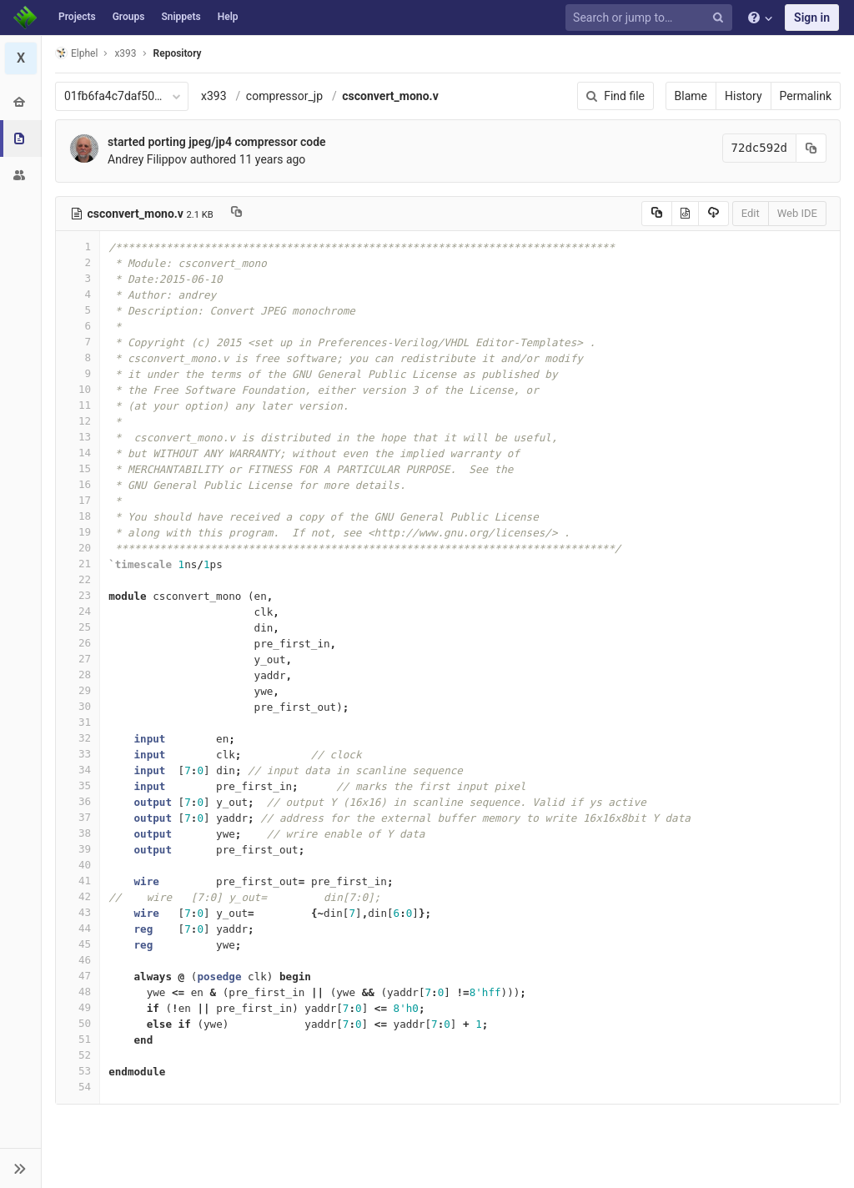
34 (77, 769)
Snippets (180, 17)
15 (77, 468)
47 (77, 975)
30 (77, 706)
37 (77, 817)
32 (77, 738)
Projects (77, 17)
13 (77, 436)
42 (77, 896)
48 (77, 991)
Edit (750, 213)
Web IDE (797, 213)
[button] (20, 1168)
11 (77, 405)
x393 (214, 96)
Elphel (76, 53)
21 (77, 563)
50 (77, 1023)
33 (77, 754)
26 (77, 643)
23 (77, 595)
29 (77, 690)
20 (77, 547)
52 (77, 1055)
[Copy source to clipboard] (656, 213)
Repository (177, 53)
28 (77, 674)
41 (77, 880)
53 (77, 1071)
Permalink (805, 96)
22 (77, 579)
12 (77, 421)
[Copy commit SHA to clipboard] (811, 148)
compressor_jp (284, 96)
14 (77, 452)
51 (77, 1039)
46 (77, 960)
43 (77, 912)
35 (77, 785)
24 (77, 611)
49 (77, 1007)
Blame (691, 96)
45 (77, 944)
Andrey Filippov (147, 159)
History (743, 96)
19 (77, 532)
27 (77, 658)
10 (77, 389)
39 (77, 849)
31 (77, 722)
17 (77, 500)
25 (77, 627)
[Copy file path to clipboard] (236, 213)
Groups (129, 17)
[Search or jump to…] (651, 18)
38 (77, 833)
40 (77, 864)
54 (77, 1086)
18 (77, 516)
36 (77, 801)
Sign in (812, 17)
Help (228, 17)
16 (77, 484)
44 (77, 928)
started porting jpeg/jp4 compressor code (217, 141)
